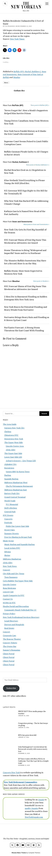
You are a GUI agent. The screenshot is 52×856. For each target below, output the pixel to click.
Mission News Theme (19, 853)
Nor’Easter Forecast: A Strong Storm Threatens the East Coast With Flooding (24, 329)
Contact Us (8, 599)
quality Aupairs (31, 808)
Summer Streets (11, 533)
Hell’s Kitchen (10, 508)
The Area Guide (9, 424)
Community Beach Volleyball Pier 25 (20, 610)
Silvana (7, 551)
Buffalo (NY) (18, 71)
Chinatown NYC (11, 435)
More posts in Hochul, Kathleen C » (37, 165)
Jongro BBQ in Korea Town (17, 471)
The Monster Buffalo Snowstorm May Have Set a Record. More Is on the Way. (25, 262)
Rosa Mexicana (9, 588)
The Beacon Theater (12, 639)
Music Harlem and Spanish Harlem (19, 544)
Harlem (7, 475)
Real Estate (9, 628)
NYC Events (8, 515)
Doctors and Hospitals (14, 624)
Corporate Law (9, 635)
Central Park (10, 511)
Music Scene (8, 540)
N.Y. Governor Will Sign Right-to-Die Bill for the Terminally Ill (25, 192)
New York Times (17, 39)
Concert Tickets (10, 642)
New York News (10, 566)
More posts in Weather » (41, 281)
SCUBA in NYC (9, 602)
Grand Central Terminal (14, 497)
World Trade (9, 500)
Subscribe (11, 688)
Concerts (8, 519)
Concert (6, 570)
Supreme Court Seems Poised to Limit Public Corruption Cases (26, 143)
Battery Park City (12, 493)
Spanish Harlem (11, 479)
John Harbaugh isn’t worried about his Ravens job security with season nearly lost (32, 749)
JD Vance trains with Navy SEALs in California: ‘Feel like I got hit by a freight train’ (33, 761)
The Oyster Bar (9, 646)
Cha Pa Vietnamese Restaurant (19, 486)
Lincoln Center (9, 584)
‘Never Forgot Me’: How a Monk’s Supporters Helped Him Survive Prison (26, 112)
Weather (16, 77)
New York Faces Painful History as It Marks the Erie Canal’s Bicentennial (25, 132)
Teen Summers (10, 577)
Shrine (7, 555)
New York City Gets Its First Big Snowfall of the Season (25, 231)
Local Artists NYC (12, 548)
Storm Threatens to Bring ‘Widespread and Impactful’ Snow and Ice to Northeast (25, 252)
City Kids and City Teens (13, 573)
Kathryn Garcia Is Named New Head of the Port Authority (24, 213)
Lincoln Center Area (15, 446)
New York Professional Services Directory (21, 617)
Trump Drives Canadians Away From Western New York (26, 122)
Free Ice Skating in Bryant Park (18, 537)
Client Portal (8, 653)
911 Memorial (12, 504)
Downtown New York (13, 438)
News (6, 83)
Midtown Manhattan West (15, 482)
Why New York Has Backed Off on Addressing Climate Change (26, 202)
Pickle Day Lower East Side (17, 526)
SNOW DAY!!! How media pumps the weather (32, 712)
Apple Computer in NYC (13, 595)
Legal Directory (11, 621)
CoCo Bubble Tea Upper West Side (18, 580)
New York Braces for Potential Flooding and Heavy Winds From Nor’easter (25, 308)
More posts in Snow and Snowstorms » (36, 224)
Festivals (8, 522)
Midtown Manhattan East (15, 489)
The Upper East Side (13, 453)
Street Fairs (9, 530)
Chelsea (7, 431)
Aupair (41, 799)
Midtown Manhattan (12, 559)
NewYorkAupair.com (34, 817)
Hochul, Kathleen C (33, 71)
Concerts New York (11, 772)
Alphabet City (10, 464)
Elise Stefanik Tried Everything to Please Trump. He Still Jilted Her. (24, 182)
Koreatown (9, 468)
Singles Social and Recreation (16, 606)
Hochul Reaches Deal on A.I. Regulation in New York (25, 171)
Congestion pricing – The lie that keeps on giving (33, 724)
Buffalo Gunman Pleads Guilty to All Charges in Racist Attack (26, 153)
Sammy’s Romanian (11, 650)
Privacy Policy (9, 613)
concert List (8, 591)
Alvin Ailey (10, 449)
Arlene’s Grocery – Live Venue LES (21, 460)
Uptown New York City (14, 428)
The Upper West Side (13, 442)
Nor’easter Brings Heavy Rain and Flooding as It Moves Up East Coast (26, 319)
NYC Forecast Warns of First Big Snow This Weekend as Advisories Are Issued (25, 241)
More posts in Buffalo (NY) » (40, 105)
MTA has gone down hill (27, 735)
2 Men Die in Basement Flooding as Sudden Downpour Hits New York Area (25, 298)
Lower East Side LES (13, 457)
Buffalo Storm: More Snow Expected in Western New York (23, 272)
